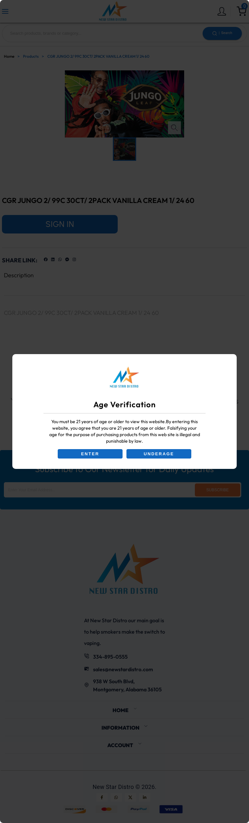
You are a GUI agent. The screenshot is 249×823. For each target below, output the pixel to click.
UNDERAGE (159, 453)
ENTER (90, 453)
